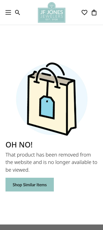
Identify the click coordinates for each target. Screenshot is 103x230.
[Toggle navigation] (7, 12)
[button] (17, 12)
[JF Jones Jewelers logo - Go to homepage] (51, 12)
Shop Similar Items (30, 184)
